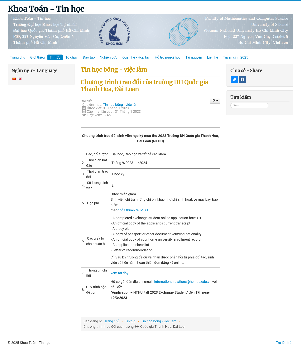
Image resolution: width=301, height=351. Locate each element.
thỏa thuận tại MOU (133, 210)
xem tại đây (119, 273)
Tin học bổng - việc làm (120, 105)
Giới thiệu (37, 57)
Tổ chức (71, 57)
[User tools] (215, 100)
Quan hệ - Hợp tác (136, 57)
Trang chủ (17, 57)
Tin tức (55, 57)
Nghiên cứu (108, 57)
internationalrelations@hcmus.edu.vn (182, 282)
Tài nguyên (193, 57)
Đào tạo (89, 57)
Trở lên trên (284, 343)
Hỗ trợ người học (167, 57)
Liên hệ (212, 57)
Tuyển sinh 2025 (235, 57)
